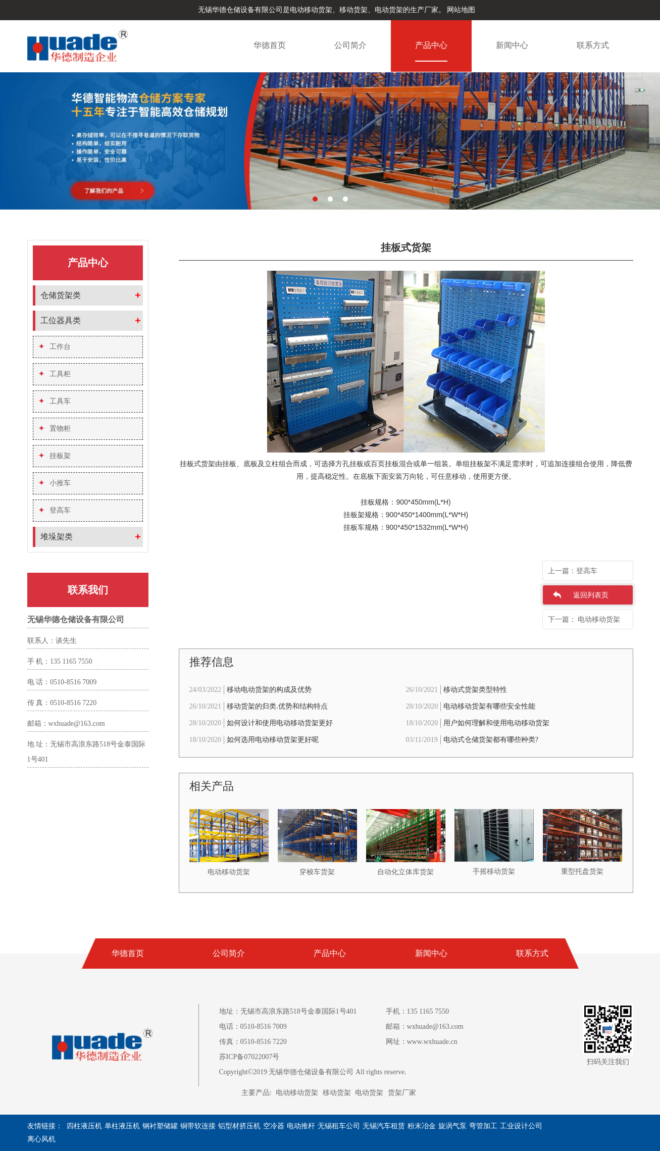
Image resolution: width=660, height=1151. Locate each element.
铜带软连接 (198, 1126)
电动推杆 (301, 1126)
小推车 (54, 483)
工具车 (54, 401)
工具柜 (54, 374)
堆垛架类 (56, 536)
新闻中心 (512, 45)
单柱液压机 (122, 1126)
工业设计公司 (521, 1126)
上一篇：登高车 (572, 571)
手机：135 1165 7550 (417, 1011)
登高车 (54, 510)
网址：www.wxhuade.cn (422, 1041)
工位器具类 (60, 320)
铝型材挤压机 (239, 1126)
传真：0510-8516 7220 (253, 1041)
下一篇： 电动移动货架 (584, 619)
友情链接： (45, 1126)
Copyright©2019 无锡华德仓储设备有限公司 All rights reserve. (313, 1072)
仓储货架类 (60, 295)
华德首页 (269, 45)
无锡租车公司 (339, 1126)
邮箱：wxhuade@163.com (425, 1026)
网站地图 (461, 10)
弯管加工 (483, 1126)
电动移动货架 (297, 1092)
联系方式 (593, 45)
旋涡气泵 (452, 1126)
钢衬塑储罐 (160, 1126)
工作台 (54, 347)
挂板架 (54, 456)
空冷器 (273, 1126)
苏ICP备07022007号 (249, 1057)
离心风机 (41, 1139)
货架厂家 (402, 1092)
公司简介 (350, 45)
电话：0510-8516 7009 (253, 1026)
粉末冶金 (422, 1126)
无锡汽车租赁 (384, 1126)
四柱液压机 (84, 1126)
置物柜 (54, 428)
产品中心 (431, 45)
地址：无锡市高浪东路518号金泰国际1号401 (288, 1011)
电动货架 (369, 1092)
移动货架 (337, 1092)
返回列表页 (590, 595)
